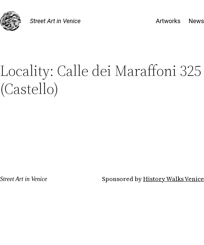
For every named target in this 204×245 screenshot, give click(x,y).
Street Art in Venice (55, 20)
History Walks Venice (173, 179)
